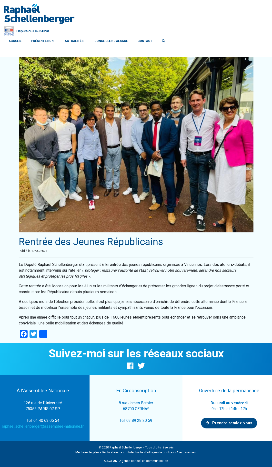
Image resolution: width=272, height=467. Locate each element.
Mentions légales (87, 452)
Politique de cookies (159, 452)
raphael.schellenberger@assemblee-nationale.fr (43, 426)
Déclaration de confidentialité (122, 452)
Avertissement (186, 452)
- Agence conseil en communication (136, 461)
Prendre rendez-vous (229, 423)
